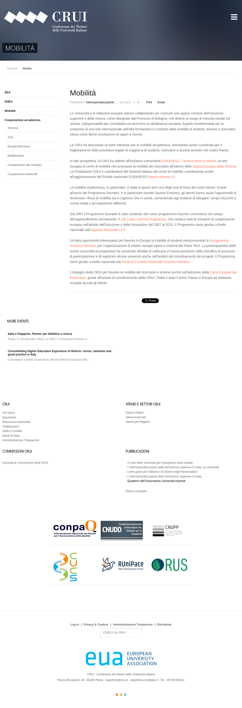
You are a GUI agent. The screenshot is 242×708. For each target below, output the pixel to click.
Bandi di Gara (11, 435)
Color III (125, 695)
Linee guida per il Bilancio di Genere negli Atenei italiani (162, 471)
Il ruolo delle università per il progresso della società (159, 462)
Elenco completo (136, 491)
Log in (74, 624)
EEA (8, 92)
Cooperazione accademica (22, 120)
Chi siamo (8, 412)
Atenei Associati (136, 417)
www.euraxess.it (161, 177)
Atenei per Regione (138, 421)
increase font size (138, 102)
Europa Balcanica (19, 146)
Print (149, 102)
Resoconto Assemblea (16, 422)
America (13, 128)
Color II (121, 695)
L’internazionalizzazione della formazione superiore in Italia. (164, 476)
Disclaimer (164, 624)
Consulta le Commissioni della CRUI (25, 462)
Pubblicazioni (10, 426)
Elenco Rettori (134, 412)
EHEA (9, 101)
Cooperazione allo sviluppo (25, 165)
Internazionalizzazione (100, 102)
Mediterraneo (16, 155)
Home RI (12, 68)
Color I (117, 695)
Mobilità (10, 111)
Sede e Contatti (12, 431)
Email (161, 102)
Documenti (9, 417)
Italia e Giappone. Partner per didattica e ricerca (40, 334)
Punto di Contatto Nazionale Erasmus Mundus (156, 262)
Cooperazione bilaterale (23, 174)
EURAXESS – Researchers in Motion (188, 161)
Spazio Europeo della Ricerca (214, 166)
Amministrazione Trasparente (20, 440)
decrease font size (134, 102)
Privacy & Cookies (96, 624)
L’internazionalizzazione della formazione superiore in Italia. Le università (173, 467)
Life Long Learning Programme (143, 219)
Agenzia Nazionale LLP (108, 230)
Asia (10, 137)
